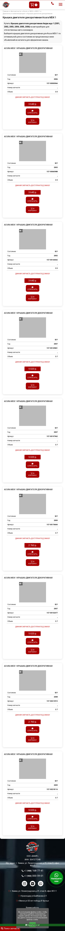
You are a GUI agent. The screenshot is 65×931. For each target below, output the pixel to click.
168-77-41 (33, 870)
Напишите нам (56, 878)
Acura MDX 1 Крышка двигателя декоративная (28, 48)
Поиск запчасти (10, 928)
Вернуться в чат (32, 925)
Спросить (32, 112)
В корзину (32, 121)
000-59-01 (33, 875)
